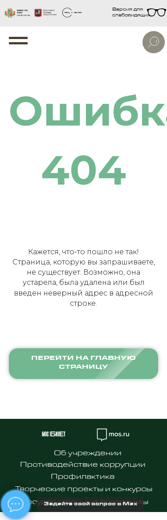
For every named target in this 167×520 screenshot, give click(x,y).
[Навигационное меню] (18, 41)
